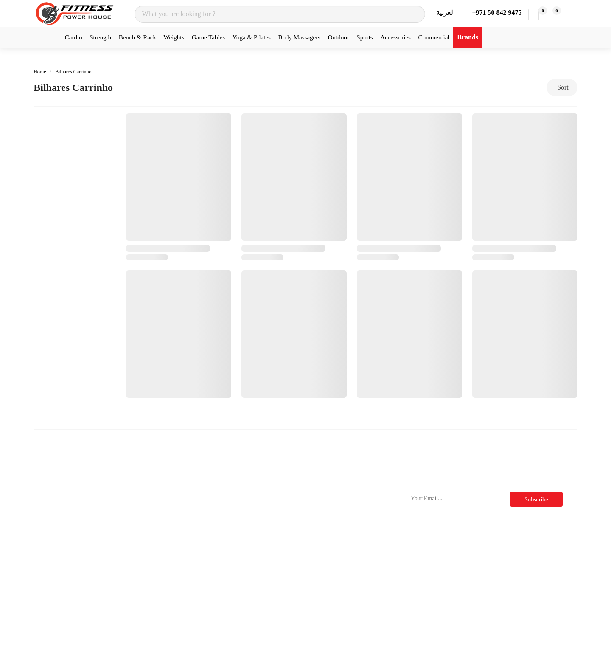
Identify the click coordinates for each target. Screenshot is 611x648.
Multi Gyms (52, 575)
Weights (174, 37)
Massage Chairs (57, 606)
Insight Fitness (149, 545)
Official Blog (334, 545)
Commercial (433, 37)
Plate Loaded (53, 560)
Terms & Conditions (343, 499)
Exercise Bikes (56, 529)
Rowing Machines (60, 545)
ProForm (141, 560)
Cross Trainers (55, 514)
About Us (235, 514)
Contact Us (237, 499)
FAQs (323, 529)
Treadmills (50, 499)
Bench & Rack (137, 37)
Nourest (140, 514)
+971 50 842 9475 (494, 12)
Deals (323, 560)
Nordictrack (145, 499)
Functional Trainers (62, 590)
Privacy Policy (336, 514)
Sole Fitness (145, 529)
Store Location (242, 545)
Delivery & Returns (249, 529)
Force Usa (143, 575)
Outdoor (338, 37)
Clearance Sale (336, 575)
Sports (364, 37)
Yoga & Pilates (252, 37)
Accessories (395, 37)
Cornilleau (143, 590)
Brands (467, 37)
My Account (239, 585)
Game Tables (208, 37)
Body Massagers (299, 37)
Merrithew (143, 606)
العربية (445, 12)
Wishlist (233, 600)
